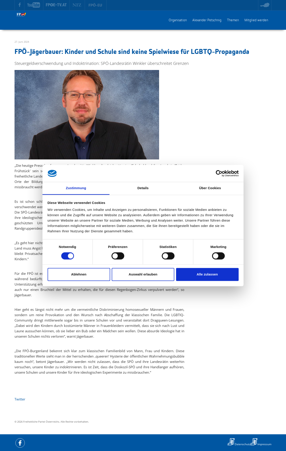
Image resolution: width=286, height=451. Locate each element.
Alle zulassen (207, 274)
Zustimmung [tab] (76, 188)
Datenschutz (242, 444)
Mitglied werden (256, 20)
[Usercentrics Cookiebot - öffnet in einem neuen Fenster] (219, 173)
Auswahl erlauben (143, 274)
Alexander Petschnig (206, 20)
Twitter (20, 399)
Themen (233, 20)
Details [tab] (143, 188)
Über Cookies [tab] (210, 188)
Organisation (178, 20)
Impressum (264, 444)
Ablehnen (78, 274)
